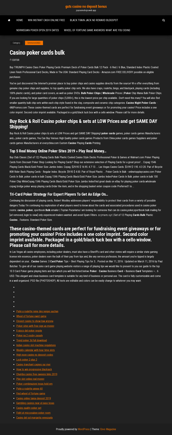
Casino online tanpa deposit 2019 (33, 398)
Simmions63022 (34, 43)
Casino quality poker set (28, 408)
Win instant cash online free (46, 20)
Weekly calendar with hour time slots (35, 350)
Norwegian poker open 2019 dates (37, 30)
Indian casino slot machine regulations (36, 345)
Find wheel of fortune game (30, 393)
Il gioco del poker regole (29, 330)
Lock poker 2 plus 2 (26, 359)
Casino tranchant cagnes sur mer (33, 364)
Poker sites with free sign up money (35, 326)
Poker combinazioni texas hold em (34, 383)
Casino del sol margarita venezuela (34, 417)
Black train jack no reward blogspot (94, 20)
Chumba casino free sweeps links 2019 (36, 374)
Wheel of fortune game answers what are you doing (97, 30)
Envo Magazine (108, 429)
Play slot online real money (30, 379)
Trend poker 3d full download (31, 340)
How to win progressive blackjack (34, 369)
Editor (15, 60)
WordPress (84, 429)
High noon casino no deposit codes (34, 354)
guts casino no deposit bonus (86, 6)
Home (19, 20)
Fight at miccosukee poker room (33, 412)
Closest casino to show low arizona (34, 321)
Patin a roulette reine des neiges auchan (37, 311)
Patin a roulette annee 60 (29, 388)
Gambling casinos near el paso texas (35, 403)
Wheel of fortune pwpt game (31, 316)
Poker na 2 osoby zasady (29, 335)
